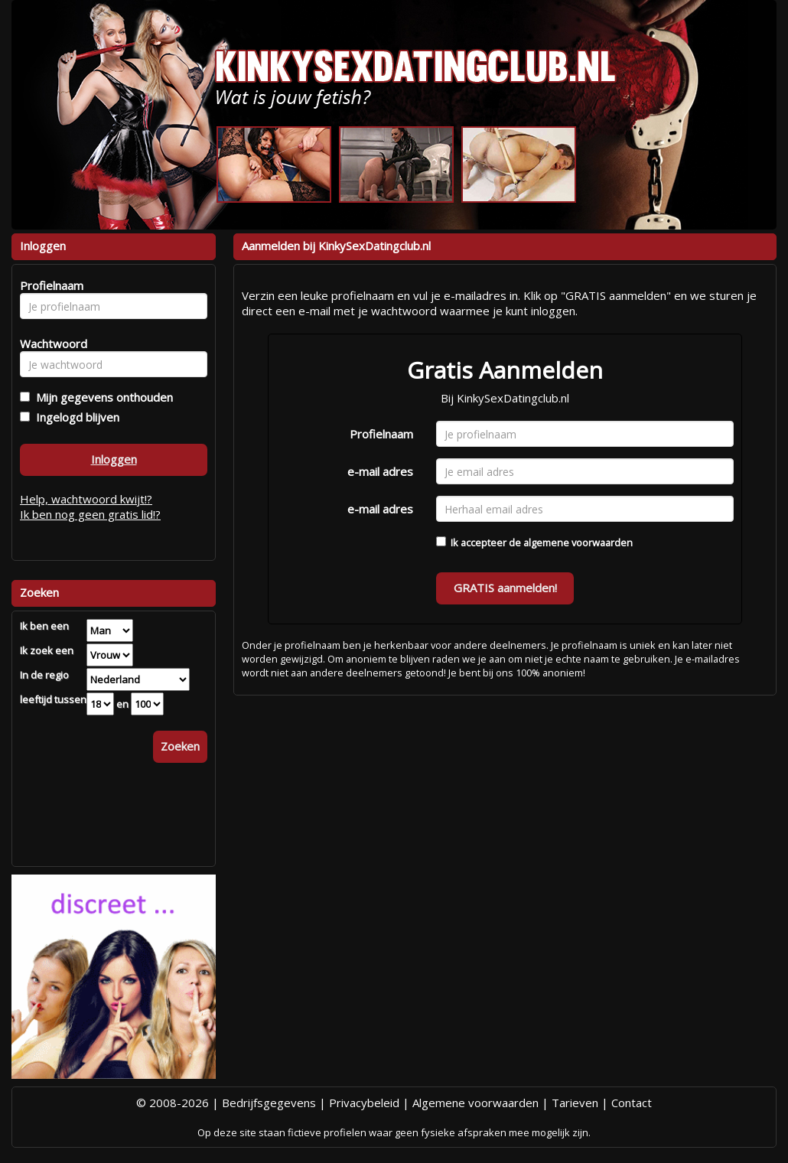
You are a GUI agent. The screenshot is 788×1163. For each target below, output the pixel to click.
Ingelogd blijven (74, 417)
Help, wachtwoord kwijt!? (86, 499)
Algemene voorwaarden (475, 1102)
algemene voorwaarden (578, 542)
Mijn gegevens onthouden (101, 397)
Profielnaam (381, 433)
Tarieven (575, 1102)
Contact (631, 1102)
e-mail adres (380, 471)
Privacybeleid (364, 1102)
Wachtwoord (49, 343)
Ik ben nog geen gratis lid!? (90, 514)
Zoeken (180, 746)
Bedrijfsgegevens (269, 1102)
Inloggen (114, 459)
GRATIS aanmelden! (505, 587)
